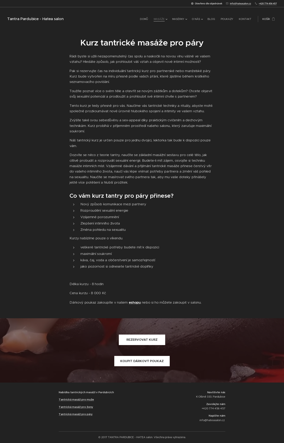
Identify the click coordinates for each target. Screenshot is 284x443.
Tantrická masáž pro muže (76, 399)
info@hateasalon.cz (240, 3)
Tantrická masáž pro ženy (76, 407)
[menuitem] (145, 19)
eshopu (135, 302)
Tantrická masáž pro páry (76, 414)
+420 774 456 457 (268, 3)
